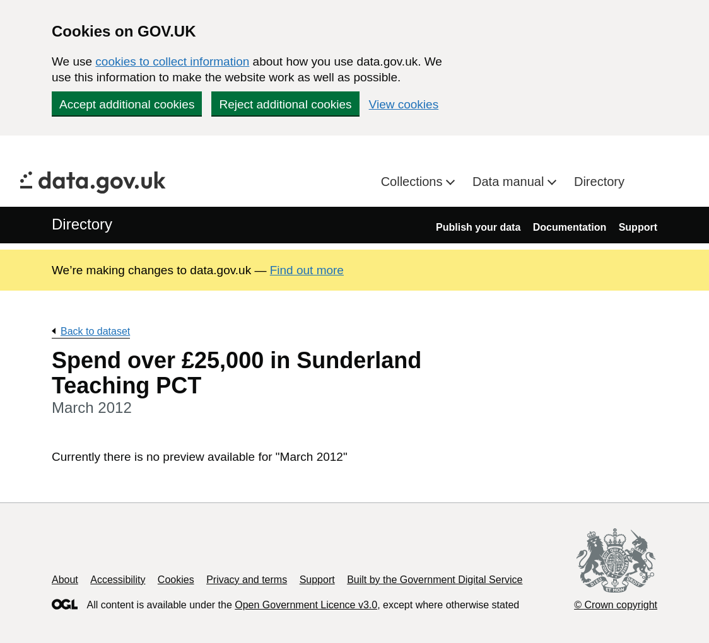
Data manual (510, 181)
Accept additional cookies (126, 104)
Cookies (176, 579)
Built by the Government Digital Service (434, 579)
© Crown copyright (615, 605)
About (65, 579)
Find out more (307, 270)
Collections (413, 181)
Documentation (569, 227)
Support (638, 227)
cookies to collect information (172, 61)
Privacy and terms (246, 579)
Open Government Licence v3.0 (306, 605)
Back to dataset (95, 331)
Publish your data (478, 227)
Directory (599, 181)
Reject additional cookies (285, 104)
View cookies (404, 104)
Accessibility (117, 579)
